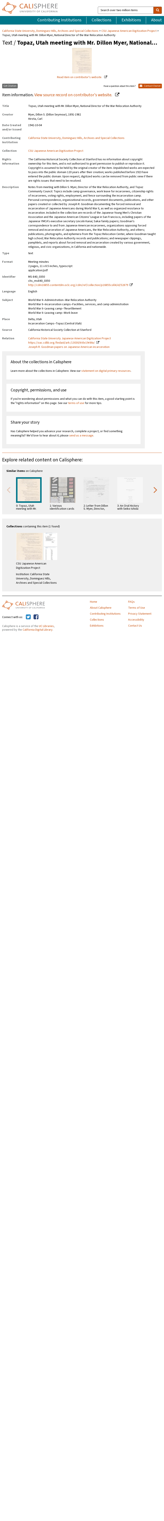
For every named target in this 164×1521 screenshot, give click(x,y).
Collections (101, 20)
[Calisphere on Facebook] (36, 617)
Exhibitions (131, 20)
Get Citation (9, 86)
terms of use (76, 403)
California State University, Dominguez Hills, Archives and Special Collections (50, 31)
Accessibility (136, 619)
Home (93, 601)
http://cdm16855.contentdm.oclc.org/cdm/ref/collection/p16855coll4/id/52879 (78, 285)
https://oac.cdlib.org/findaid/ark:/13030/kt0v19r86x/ (61, 343)
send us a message (81, 435)
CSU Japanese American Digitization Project (129, 31)
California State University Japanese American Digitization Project (69, 338)
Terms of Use (136, 607)
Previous (8, 489)
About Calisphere (100, 607)
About (156, 20)
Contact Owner (150, 86)
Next (155, 489)
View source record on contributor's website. (73, 95)
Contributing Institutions (59, 20)
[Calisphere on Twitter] (28, 617)
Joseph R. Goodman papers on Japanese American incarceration (69, 347)
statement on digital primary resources (106, 371)
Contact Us (135, 625)
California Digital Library (38, 630)
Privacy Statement (139, 613)
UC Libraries (46, 626)
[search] (157, 10)
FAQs (131, 601)
